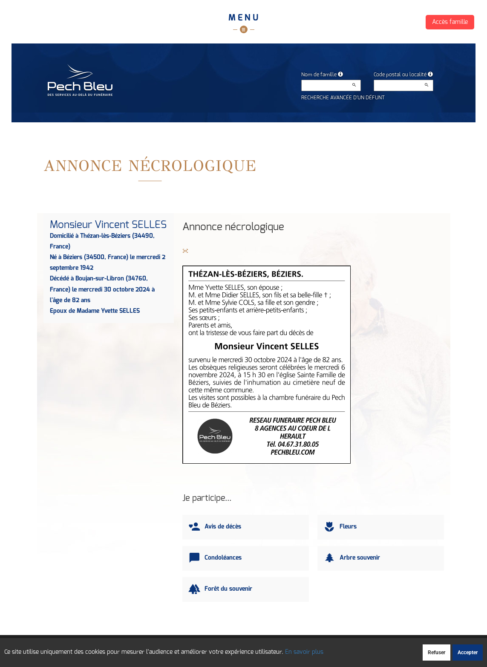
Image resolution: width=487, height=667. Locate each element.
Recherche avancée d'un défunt (343, 97)
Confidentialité (243, 649)
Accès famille (450, 22)
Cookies (277, 649)
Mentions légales (315, 649)
